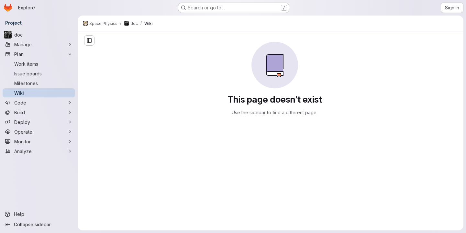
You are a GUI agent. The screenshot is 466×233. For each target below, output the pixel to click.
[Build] (39, 112)
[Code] (39, 102)
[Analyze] (39, 151)
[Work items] (39, 63)
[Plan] (39, 54)
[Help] (39, 214)
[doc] (39, 34)
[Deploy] (39, 122)
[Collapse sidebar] (39, 224)
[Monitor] (39, 141)
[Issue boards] (39, 73)
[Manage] (39, 44)
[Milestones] (39, 83)
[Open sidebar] (89, 40)
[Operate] (39, 131)
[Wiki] (39, 92)
